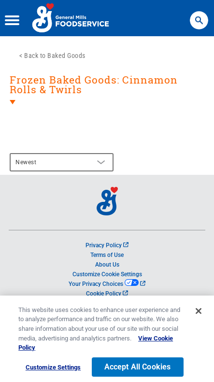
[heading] (107, 97)
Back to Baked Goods (55, 55)
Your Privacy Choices (107, 284)
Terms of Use (107, 255)
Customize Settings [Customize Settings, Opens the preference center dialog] (53, 370)
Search (199, 15)
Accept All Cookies (137, 369)
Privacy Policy (107, 245)
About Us (107, 264)
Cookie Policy (107, 293)
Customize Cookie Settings (107, 274)
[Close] (198, 314)
